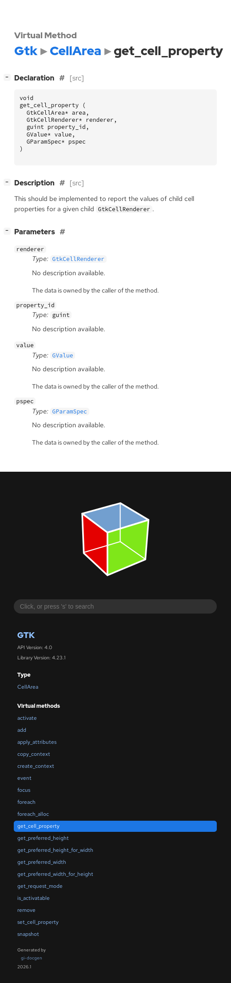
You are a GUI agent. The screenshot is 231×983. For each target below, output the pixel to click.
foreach (26, 802)
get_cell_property (38, 826)
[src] (77, 78)
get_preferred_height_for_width (55, 850)
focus (23, 790)
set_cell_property (38, 922)
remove (26, 910)
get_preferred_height (43, 838)
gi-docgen (31, 958)
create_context (35, 766)
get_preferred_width (41, 862)
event (24, 778)
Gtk (26, 635)
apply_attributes (36, 742)
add (21, 730)
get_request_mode (40, 886)
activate (27, 718)
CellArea (27, 686)
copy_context (33, 754)
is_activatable (33, 898)
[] (9, 77)
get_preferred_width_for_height (55, 874)
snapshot (28, 934)
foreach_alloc (33, 814)
